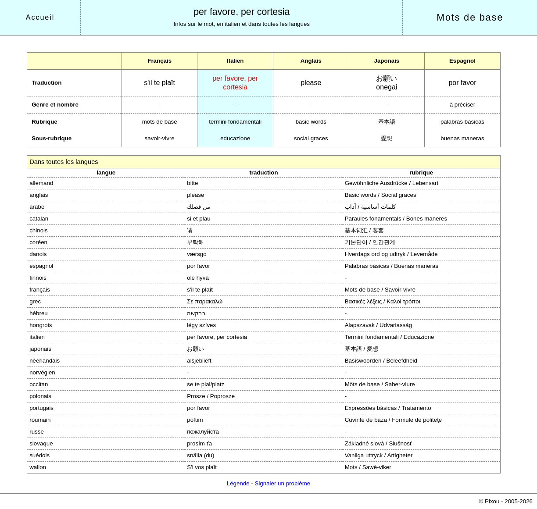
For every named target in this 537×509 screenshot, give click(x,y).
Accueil (40, 17)
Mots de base (470, 17)
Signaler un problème (283, 483)
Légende (238, 483)
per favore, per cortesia (241, 12)
